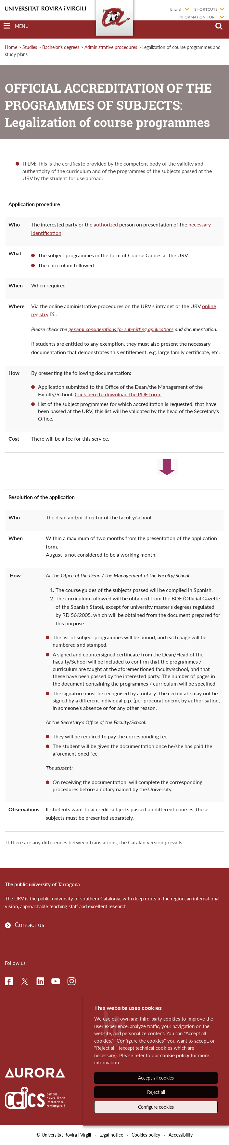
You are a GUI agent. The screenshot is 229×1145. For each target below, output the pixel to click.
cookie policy (174, 1055)
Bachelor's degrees (60, 47)
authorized (106, 224)
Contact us (29, 924)
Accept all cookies (156, 1078)
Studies (29, 47)
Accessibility (181, 1135)
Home (11, 47)
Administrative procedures (110, 47)
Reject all (156, 1092)
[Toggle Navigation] (16, 26)
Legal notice (111, 1135)
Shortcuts (206, 9)
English (176, 9)
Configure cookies (156, 1107)
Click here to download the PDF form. (118, 394)
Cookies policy (146, 1135)
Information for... (198, 17)
